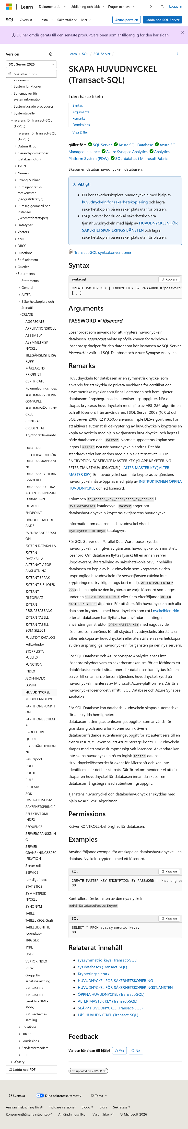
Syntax (77, 105)
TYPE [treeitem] (29, 947)
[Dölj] (51, 54)
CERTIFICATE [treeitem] (34, 381)
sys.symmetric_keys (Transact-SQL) (108, 959)
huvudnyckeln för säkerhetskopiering (115, 201)
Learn (73, 53)
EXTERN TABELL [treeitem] (37, 617)
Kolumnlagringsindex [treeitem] (41, 388)
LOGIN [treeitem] (30, 685)
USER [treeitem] (29, 954)
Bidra (103, 1107)
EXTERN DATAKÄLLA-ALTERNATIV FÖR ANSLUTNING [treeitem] (38, 561)
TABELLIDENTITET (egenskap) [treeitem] (38, 930)
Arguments (80, 112)
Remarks (78, 118)
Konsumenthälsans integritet (27, 1114)
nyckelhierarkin (166, 610)
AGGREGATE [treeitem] (34, 321)
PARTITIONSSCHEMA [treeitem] (40, 722)
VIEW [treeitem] (29, 968)
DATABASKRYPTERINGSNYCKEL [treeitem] (40, 476)
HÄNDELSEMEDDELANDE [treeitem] (40, 522)
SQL (85, 53)
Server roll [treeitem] (33, 865)
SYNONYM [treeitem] (33, 906)
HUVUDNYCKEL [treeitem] (37, 692)
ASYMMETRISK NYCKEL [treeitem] (36, 345)
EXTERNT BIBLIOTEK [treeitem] (40, 584)
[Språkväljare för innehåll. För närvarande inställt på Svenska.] (17, 1096)
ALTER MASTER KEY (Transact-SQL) (107, 1001)
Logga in (175, 6)
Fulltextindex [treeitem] (34, 644)
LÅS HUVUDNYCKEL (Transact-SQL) (108, 1014)
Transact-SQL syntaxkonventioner (102, 252)
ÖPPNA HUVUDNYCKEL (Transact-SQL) (111, 994)
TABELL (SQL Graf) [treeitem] (39, 920)
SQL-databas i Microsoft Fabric (141, 158)
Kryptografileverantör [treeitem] (40, 438)
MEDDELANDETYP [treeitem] (39, 699)
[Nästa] (151, 6)
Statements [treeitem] (30, 280)
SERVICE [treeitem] (31, 872)
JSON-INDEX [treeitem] (35, 678)
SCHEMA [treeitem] (32, 786)
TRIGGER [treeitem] (32, 940)
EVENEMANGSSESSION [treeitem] (40, 535)
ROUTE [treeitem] (30, 773)
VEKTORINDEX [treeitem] (36, 961)
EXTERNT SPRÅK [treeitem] (37, 577)
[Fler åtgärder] (178, 54)
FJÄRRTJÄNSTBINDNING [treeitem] (41, 749)
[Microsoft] (9, 6)
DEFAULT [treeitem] (32, 505)
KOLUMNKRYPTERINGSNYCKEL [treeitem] (40, 398)
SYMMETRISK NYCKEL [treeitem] (35, 896)
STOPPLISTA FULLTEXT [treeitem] (34, 654)
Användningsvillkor (72, 1114)
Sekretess (120, 1107)
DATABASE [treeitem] (33, 448)
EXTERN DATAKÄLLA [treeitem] (40, 545)
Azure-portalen (126, 19)
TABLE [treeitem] (30, 913)
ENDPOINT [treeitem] (33, 512)
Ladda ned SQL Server (162, 19)
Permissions (81, 124)
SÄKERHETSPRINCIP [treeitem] (40, 806)
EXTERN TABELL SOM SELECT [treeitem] (37, 627)
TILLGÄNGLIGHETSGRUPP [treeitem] (41, 358)
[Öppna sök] (162, 6)
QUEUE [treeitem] (30, 739)
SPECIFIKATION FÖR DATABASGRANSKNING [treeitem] (40, 461)
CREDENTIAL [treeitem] (35, 428)
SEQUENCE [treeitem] (33, 826)
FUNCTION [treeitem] (33, 664)
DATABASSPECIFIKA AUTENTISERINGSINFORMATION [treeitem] (40, 492)
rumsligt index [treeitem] (36, 879)
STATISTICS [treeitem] (33, 886)
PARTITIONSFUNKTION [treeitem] (40, 709)
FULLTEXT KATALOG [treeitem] (40, 637)
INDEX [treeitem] (30, 671)
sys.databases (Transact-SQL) (102, 966)
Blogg (86, 1107)
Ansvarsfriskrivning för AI (24, 1107)
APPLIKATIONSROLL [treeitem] (40, 328)
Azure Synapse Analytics (127, 151)
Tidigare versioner (62, 1107)
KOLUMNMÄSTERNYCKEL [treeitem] (41, 411)
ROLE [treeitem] (29, 765)
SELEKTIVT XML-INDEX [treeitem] (37, 816)
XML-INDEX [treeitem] (34, 988)
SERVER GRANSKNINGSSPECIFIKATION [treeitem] (41, 852)
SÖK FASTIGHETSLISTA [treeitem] (38, 796)
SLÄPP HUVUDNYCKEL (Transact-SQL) (110, 1007)
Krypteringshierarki (94, 973)
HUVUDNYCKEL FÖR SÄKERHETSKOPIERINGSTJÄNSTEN (125, 987)
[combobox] (31, 64)
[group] (125, 291)
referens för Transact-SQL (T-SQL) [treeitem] (37, 136)
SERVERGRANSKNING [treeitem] (40, 836)
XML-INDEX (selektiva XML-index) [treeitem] (36, 1001)
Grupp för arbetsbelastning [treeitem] (37, 978)
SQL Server (102, 53)
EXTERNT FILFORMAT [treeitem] (34, 594)
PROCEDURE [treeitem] (35, 732)
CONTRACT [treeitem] (34, 421)
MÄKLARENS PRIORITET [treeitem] (35, 371)
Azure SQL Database (135, 144)
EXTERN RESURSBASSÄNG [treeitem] (39, 607)
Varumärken (102, 1114)
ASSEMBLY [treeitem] (33, 335)
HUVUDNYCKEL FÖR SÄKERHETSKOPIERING (115, 980)
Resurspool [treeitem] (33, 759)
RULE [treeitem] (29, 779)
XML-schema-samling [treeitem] (36, 1017)
